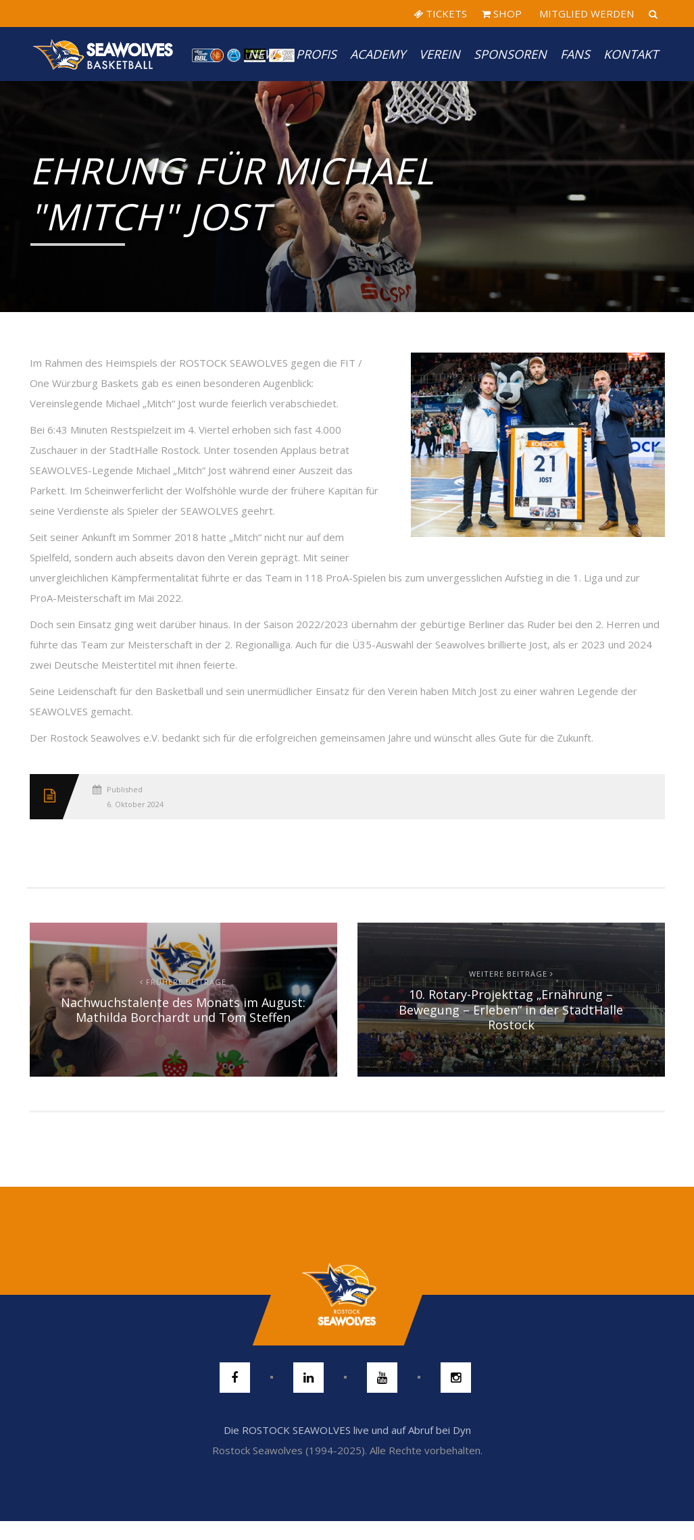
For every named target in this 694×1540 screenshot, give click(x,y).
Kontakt (630, 54)
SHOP (502, 13)
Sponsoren (510, 54)
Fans (575, 54)
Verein (439, 54)
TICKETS (440, 13)
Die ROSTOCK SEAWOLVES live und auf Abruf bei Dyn (347, 1430)
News (265, 54)
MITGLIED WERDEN (585, 13)
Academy (377, 54)
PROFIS (316, 54)
